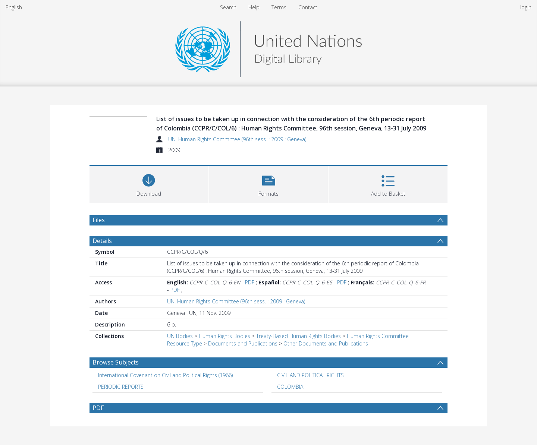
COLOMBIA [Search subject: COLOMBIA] (290, 386)
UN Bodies (180, 336)
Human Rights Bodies (224, 336)
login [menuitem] (525, 7)
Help (254, 7)
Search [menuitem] (228, 7)
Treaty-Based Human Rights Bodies (298, 336)
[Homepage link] (268, 47)
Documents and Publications (242, 343)
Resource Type (184, 343)
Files (98, 220)
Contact (307, 7)
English (14, 7)
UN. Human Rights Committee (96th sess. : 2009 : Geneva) (237, 139)
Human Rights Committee (378, 336)
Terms (278, 7)
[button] (268, 183)
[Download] (149, 183)
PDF (249, 282)
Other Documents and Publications (325, 343)
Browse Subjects (115, 362)
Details (102, 241)
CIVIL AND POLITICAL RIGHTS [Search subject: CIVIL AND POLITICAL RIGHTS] (310, 375)
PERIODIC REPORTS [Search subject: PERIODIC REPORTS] (121, 386)
